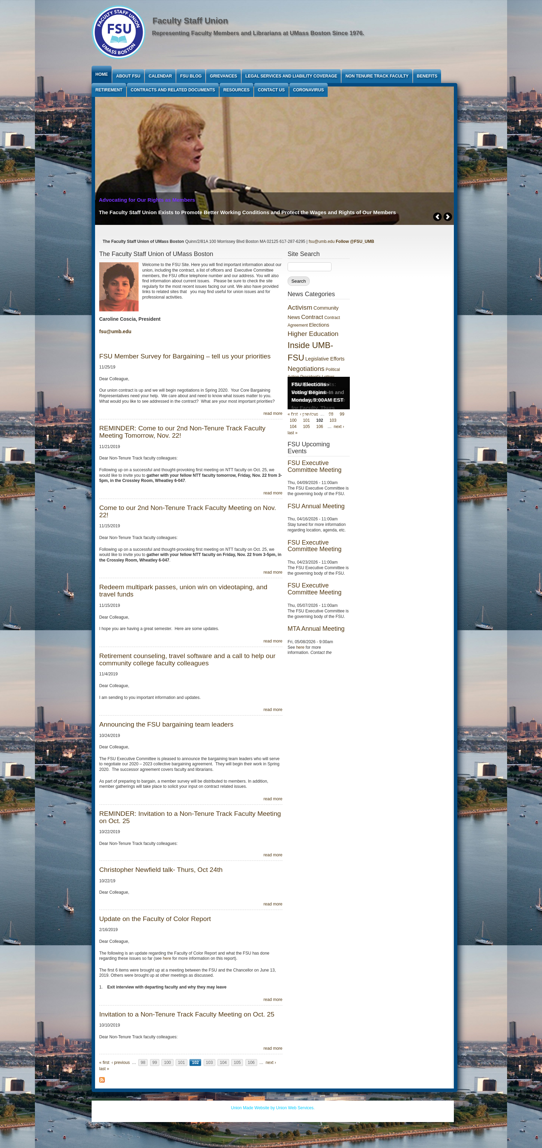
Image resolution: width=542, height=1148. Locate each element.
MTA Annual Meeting (316, 628)
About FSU (128, 76)
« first (104, 1062)
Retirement (108, 90)
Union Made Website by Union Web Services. (273, 1107)
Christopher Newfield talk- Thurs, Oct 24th (161, 869)
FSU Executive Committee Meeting (315, 466)
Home (101, 74)
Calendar (160, 76)
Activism (300, 307)
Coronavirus (308, 90)
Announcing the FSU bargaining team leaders (166, 724)
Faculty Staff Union (190, 20)
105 (237, 1062)
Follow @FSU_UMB (355, 241)
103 (209, 1062)
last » (104, 1068)
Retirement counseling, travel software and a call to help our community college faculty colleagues (187, 659)
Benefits (427, 76)
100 (167, 1062)
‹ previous (121, 1062)
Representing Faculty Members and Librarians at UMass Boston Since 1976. (258, 33)
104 (223, 1062)
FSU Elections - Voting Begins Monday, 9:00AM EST (317, 392)
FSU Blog (191, 76)
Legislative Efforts (324, 359)
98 (143, 1062)
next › (270, 1062)
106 (251, 1062)
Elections (319, 325)
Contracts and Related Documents (173, 90)
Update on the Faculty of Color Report (155, 918)
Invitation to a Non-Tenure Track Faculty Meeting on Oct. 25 (186, 1014)
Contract (312, 317)
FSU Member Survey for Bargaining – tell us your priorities (185, 356)
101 (181, 1062)
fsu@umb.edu (322, 241)
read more (272, 413)
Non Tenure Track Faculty (376, 76)
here (167, 958)
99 (154, 1062)
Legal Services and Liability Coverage (291, 76)
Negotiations (306, 368)
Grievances (223, 76)
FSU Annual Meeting (316, 506)
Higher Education (313, 333)
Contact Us (271, 90)
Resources (236, 90)
